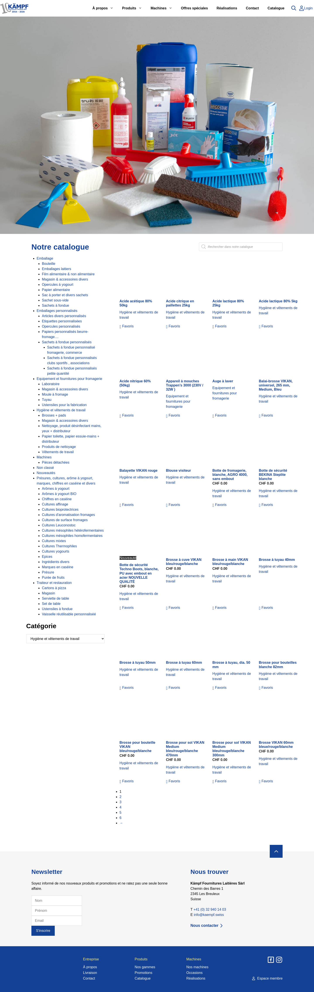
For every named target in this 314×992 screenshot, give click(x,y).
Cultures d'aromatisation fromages (68, 515)
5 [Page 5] (120, 812)
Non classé (45, 468)
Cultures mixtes (54, 541)
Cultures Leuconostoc (59, 525)
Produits (134, 8)
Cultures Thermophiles (59, 546)
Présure (48, 572)
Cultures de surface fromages (65, 520)
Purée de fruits (53, 577)
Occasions (194, 973)
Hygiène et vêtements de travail (61, 410)
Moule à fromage (55, 394)
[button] (126, 326)
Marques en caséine (57, 567)
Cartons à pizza (54, 588)
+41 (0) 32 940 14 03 (210, 909)
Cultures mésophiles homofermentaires (72, 536)
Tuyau (46, 400)
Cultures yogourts (55, 551)
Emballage (45, 258)
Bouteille (48, 263)
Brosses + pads (54, 415)
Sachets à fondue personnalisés (67, 342)
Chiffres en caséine (57, 499)
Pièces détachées (55, 462)
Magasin (48, 593)
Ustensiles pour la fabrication (64, 405)
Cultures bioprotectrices (60, 509)
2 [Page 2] (120, 797)
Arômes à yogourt (55, 488)
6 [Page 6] (120, 818)
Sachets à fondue (55, 305)
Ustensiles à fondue (57, 609)
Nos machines (197, 967)
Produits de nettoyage (59, 447)
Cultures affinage (55, 504)
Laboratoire (51, 384)
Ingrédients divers (55, 562)
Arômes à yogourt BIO (59, 494)
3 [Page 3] (120, 802)
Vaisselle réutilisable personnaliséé (69, 614)
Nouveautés (46, 473)
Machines (164, 8)
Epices (47, 556)
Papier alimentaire (56, 290)
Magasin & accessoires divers (65, 279)
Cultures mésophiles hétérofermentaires (73, 530)
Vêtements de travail (58, 452)
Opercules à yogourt (57, 284)
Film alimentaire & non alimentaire (68, 274)
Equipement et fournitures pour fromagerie (69, 379)
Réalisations (227, 8)
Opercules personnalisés (61, 326)
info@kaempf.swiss (209, 915)
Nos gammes (145, 967)
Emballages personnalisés (57, 311)
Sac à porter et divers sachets (65, 295)
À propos (105, 8)
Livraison (90, 973)
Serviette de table (55, 598)
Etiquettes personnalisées (62, 321)
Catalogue (276, 8)
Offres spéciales (194, 8)
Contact (252, 8)
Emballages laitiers (56, 269)
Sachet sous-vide (55, 300)
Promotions (143, 973)
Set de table (51, 604)
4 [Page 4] (120, 807)
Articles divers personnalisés (64, 316)
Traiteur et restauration (54, 583)
